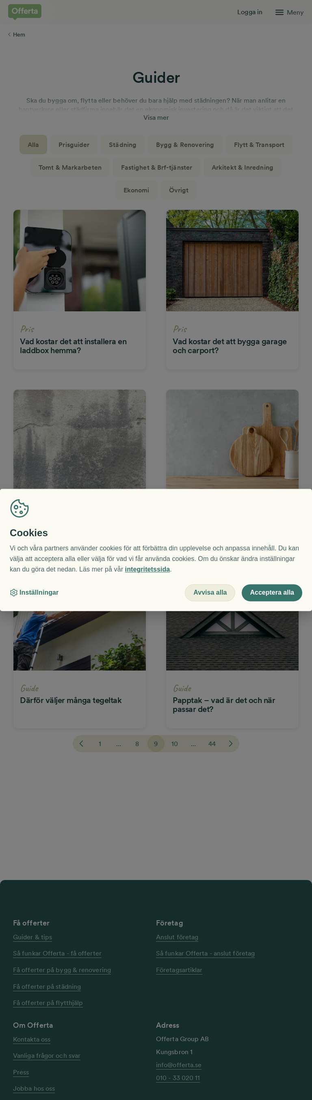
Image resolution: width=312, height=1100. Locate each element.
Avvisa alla (210, 592)
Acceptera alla (272, 592)
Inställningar (34, 593)
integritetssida (147, 569)
